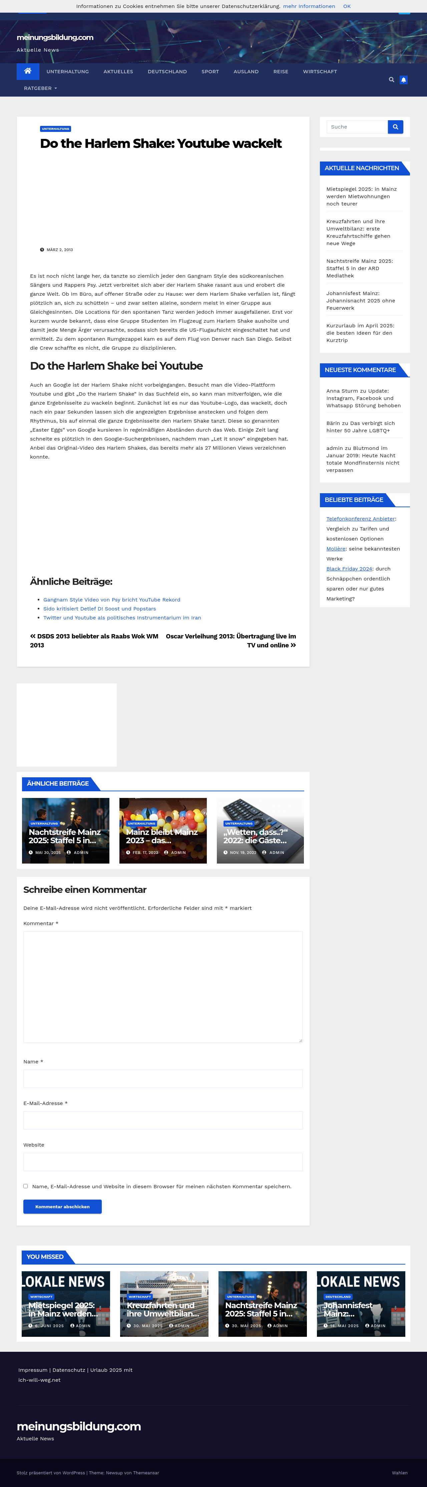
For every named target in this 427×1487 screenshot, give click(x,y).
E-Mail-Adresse (45, 1103)
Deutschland (167, 72)
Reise (281, 72)
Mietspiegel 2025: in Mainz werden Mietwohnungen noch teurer (362, 196)
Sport (210, 72)
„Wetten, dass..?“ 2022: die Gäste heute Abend (256, 840)
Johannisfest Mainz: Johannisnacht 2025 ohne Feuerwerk (361, 300)
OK (347, 6)
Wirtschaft (320, 72)
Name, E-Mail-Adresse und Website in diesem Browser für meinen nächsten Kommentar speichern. (161, 1186)
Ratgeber (40, 88)
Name (33, 1061)
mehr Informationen (309, 6)
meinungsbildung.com (55, 37)
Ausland (246, 72)
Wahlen (400, 1472)
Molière (336, 549)
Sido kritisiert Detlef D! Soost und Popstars (99, 608)
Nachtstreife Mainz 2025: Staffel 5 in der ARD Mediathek (360, 268)
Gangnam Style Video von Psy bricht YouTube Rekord (111, 599)
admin (78, 852)
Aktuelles (118, 72)
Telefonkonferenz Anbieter (361, 519)
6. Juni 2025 (50, 1325)
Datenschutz (68, 1370)
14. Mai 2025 (345, 1325)
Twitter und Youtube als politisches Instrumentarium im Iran (122, 617)
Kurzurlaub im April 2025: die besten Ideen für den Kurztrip (361, 332)
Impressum (32, 1370)
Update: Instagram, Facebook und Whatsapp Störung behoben (364, 398)
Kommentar (40, 923)
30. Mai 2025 (148, 1325)
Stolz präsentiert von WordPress (51, 1472)
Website (33, 1145)
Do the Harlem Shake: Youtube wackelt (161, 143)
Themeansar (146, 1472)
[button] (391, 80)
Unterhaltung (68, 72)
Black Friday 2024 (349, 568)
